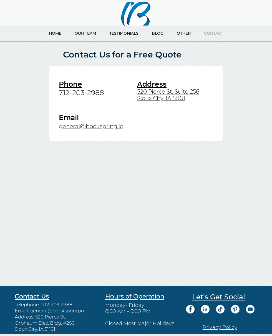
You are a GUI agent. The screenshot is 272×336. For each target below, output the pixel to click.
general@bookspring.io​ (56, 311)
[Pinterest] (235, 309)
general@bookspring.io (91, 126)
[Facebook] (190, 309)
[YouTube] (250, 309)
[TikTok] (220, 309)
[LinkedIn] (205, 309)
